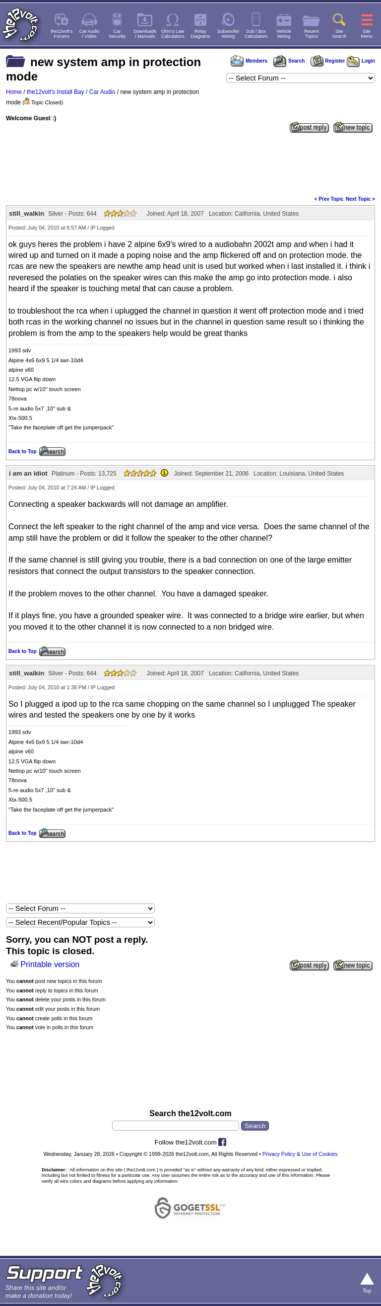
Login (361, 61)
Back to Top (22, 451)
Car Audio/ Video (89, 34)
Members (249, 61)
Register (328, 61)
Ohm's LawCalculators (173, 34)
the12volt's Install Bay (55, 91)
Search (289, 61)
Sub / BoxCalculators (256, 34)
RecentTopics (311, 34)
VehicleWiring (283, 34)
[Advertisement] (190, 163)
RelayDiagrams (200, 34)
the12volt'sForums (61, 34)
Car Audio (102, 91)
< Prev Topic (329, 199)
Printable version (49, 964)
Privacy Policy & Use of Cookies (300, 1154)
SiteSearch (339, 34)
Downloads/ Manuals (144, 34)
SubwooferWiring (228, 34)
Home (14, 91)
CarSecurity (117, 34)
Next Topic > (360, 199)
